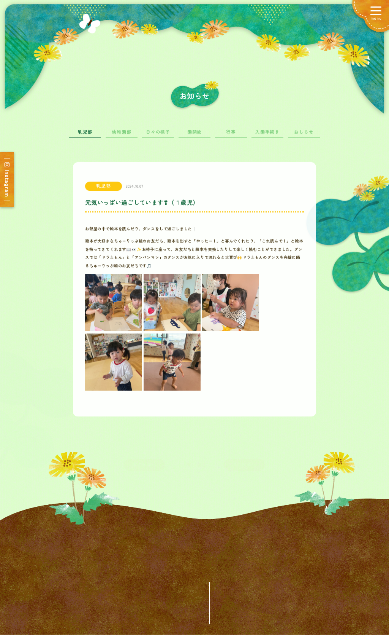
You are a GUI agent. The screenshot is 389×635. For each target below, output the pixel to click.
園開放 (194, 136)
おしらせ (303, 136)
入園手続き (267, 136)
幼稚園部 (121, 136)
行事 (231, 136)
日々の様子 (158, 136)
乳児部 (85, 136)
